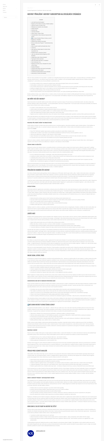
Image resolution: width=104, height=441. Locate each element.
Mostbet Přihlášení (35, 66)
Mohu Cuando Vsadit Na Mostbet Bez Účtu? (40, 46)
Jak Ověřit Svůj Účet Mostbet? (37, 22)
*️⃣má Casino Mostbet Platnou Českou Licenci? (41, 38)
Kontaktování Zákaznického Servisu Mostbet (40, 71)
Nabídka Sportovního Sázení (37, 70)
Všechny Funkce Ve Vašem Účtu (38, 25)
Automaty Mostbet (35, 31)
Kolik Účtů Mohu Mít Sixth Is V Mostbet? (39, 60)
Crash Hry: (33, 47)
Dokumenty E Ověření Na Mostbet (38, 73)
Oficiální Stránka (34, 28)
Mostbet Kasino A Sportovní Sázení (38, 52)
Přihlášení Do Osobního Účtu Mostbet (39, 27)
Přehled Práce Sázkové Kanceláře (38, 41)
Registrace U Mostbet (36, 39)
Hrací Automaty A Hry (36, 62)
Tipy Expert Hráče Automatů (37, 58)
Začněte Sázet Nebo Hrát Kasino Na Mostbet (41, 68)
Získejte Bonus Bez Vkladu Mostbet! (39, 57)
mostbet (34, 128)
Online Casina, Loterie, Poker (37, 33)
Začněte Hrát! (34, 30)
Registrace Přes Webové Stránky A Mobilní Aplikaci (42, 23)
